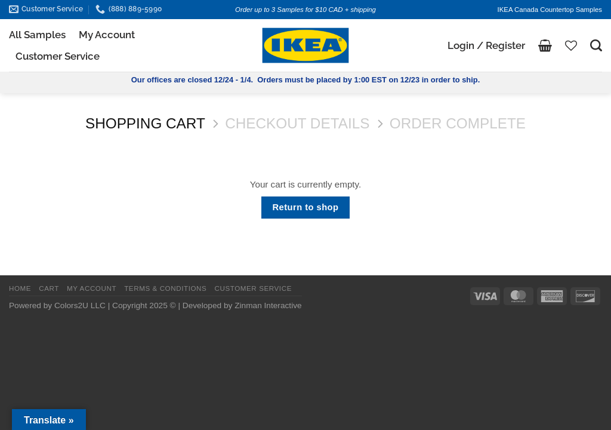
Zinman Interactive (267, 305)
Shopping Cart (145, 123)
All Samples (37, 35)
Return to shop (306, 207)
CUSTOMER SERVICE (253, 288)
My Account (107, 35)
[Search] (596, 45)
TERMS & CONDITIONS (165, 288)
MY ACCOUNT (91, 288)
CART (49, 288)
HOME (20, 288)
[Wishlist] (571, 45)
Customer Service (58, 56)
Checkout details (297, 123)
